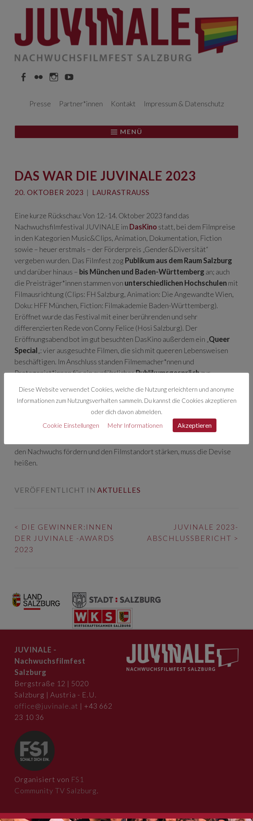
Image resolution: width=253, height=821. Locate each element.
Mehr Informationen (135, 425)
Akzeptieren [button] (195, 425)
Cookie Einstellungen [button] (71, 425)
